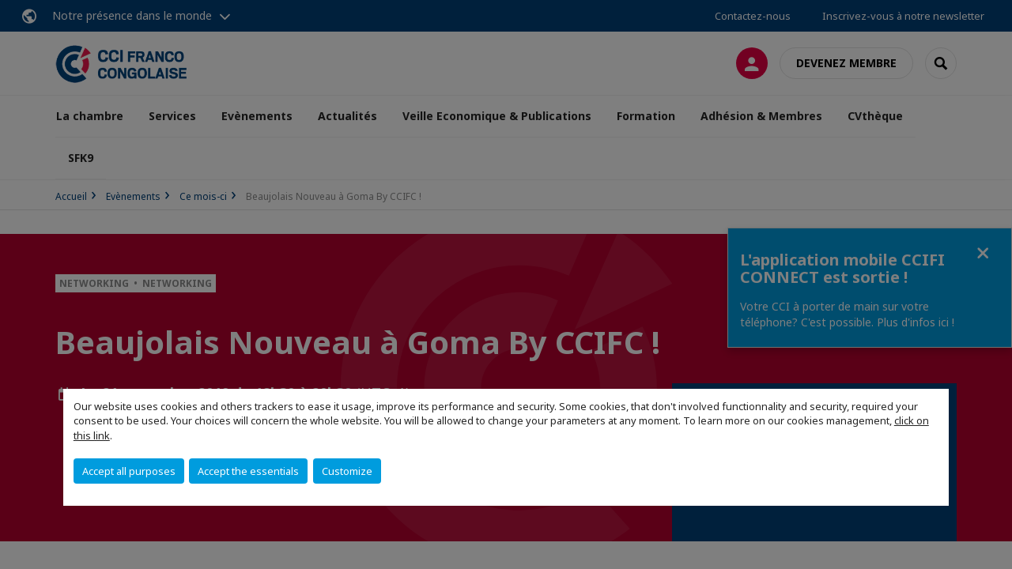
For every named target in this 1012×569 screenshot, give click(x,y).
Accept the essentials (248, 471)
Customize (347, 471)
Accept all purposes (129, 471)
